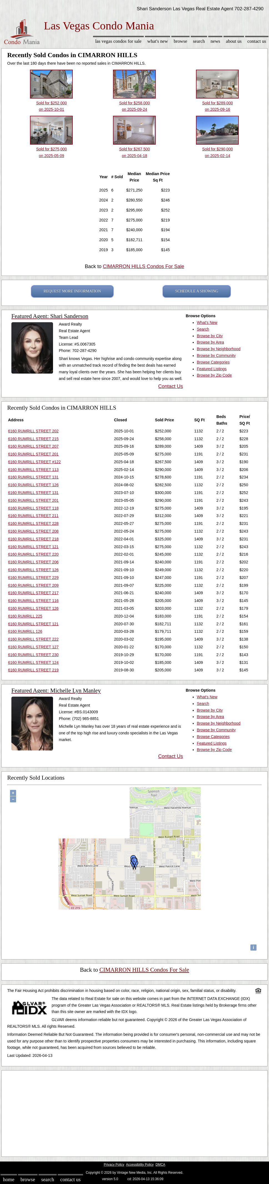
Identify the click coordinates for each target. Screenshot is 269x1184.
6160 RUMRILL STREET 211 (33, 515)
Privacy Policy (114, 1165)
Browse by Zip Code (214, 375)
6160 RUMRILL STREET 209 (33, 585)
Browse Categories (213, 362)
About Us (234, 41)
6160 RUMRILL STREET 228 (33, 523)
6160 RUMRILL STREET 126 (33, 485)
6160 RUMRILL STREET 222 (33, 639)
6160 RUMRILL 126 (25, 631)
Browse (180, 41)
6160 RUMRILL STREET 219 (33, 670)
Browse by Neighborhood (218, 349)
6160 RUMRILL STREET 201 (33, 454)
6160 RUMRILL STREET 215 (33, 439)
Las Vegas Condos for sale (118, 41)
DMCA (160, 1165)
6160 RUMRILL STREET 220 (33, 554)
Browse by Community (216, 355)
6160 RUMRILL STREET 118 (33, 508)
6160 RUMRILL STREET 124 (33, 662)
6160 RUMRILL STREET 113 (33, 469)
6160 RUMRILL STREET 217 (33, 593)
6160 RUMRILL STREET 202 (33, 431)
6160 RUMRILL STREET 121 (33, 547)
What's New (157, 41)
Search (199, 41)
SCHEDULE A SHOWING (196, 291)
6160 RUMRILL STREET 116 (33, 600)
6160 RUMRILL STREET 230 (33, 655)
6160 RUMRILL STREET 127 (33, 647)
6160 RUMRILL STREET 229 (33, 577)
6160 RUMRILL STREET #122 (34, 462)
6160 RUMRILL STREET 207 (33, 446)
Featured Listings (212, 369)
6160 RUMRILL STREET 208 (33, 531)
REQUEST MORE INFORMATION (72, 291)
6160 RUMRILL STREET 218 (33, 539)
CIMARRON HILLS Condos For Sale (143, 266)
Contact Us (256, 41)
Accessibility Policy (140, 1165)
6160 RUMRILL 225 (25, 616)
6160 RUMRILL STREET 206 (33, 562)
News (215, 41)
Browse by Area (210, 342)
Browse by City (210, 336)
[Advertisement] (134, 1112)
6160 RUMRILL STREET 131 (33, 477)
